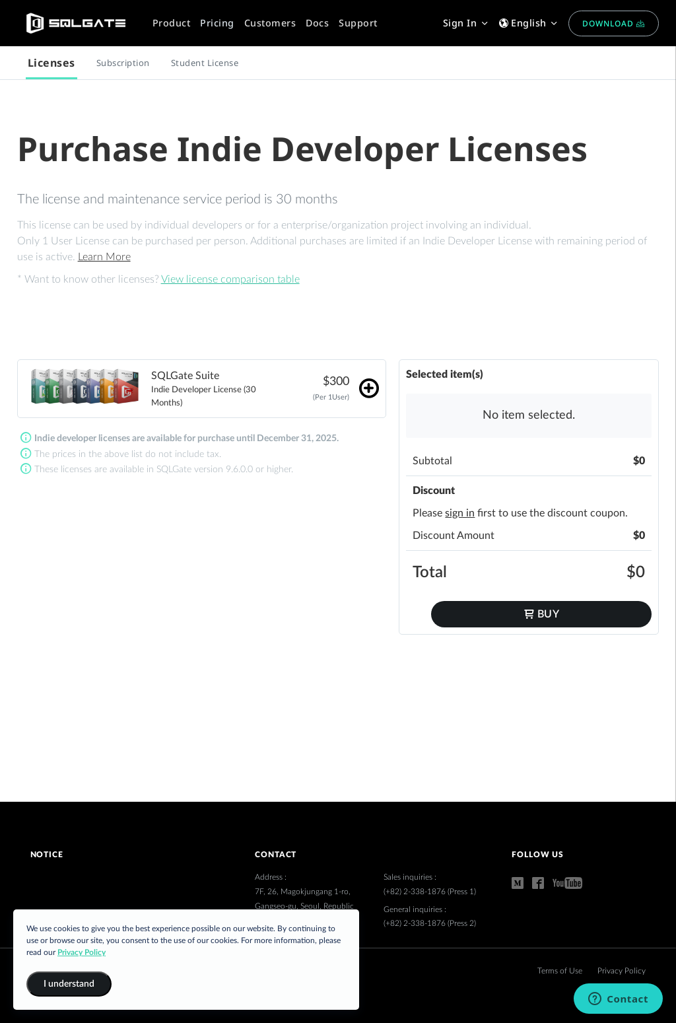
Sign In (466, 23)
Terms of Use (560, 971)
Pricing (217, 23)
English (529, 23)
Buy (541, 613)
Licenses (51, 62)
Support (358, 23)
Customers (270, 23)
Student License (205, 63)
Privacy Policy (621, 971)
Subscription (123, 63)
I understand (69, 984)
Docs (317, 23)
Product (171, 23)
